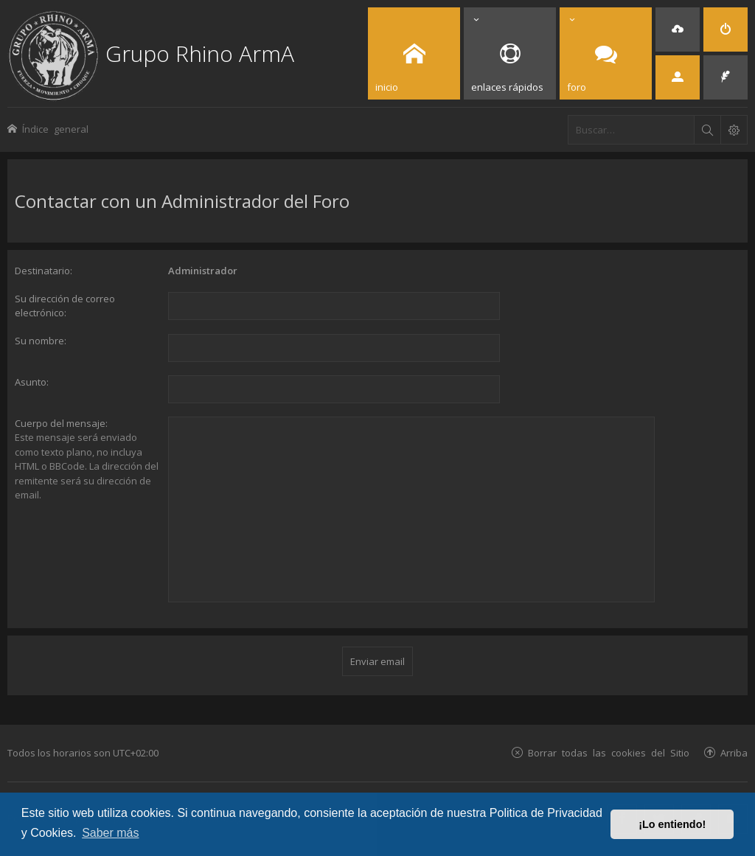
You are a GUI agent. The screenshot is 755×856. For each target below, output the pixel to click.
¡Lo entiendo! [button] (672, 824)
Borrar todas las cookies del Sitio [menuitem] (608, 752)
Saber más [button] (110, 833)
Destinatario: (43, 270)
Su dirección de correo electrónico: (65, 306)
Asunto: (32, 382)
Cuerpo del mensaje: (61, 423)
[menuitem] (677, 29)
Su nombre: (40, 340)
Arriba (734, 752)
